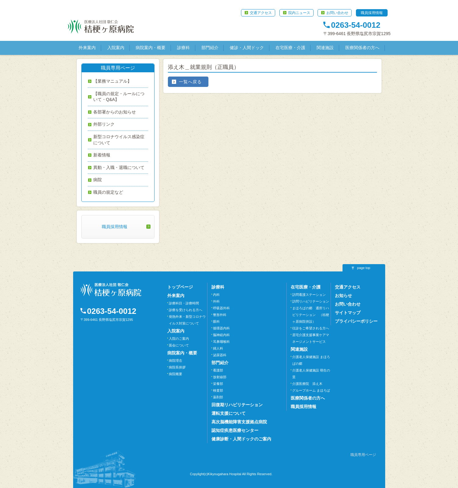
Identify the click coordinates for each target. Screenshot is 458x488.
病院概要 (175, 374)
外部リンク (104, 124)
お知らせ (343, 295)
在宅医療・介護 (290, 47)
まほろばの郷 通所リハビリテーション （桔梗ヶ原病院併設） (310, 314)
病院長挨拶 (177, 367)
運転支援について (228, 413)
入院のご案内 (179, 338)
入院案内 (115, 47)
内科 (216, 294)
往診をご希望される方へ (310, 328)
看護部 (218, 370)
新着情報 (101, 154)
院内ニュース (299, 13)
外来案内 (87, 47)
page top (363, 268)
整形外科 (219, 315)
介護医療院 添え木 (307, 384)
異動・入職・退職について (118, 167)
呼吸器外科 (221, 308)
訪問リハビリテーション (310, 301)
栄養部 (218, 384)
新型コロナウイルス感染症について (118, 139)
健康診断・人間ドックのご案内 (241, 438)
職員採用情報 (372, 13)
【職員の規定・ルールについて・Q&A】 (118, 96)
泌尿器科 (219, 355)
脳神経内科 (221, 335)
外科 (216, 301)
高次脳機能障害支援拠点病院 (239, 421)
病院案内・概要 (150, 47)
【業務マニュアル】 (112, 81)
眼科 (216, 321)
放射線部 (219, 377)
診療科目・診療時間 (184, 303)
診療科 (183, 47)
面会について (179, 345)
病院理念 (175, 360)
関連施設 (325, 47)
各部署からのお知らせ (114, 111)
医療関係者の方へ (362, 47)
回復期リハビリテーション (237, 404)
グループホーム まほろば (311, 390)
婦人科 (218, 348)
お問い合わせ (337, 13)
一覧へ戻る (190, 81)
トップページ (180, 287)
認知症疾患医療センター (234, 430)
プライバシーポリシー (356, 321)
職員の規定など (108, 192)
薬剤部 (218, 397)
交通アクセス (261, 13)
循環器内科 (221, 328)
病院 (97, 179)
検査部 (218, 390)
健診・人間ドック (247, 47)
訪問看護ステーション (309, 294)
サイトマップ (347, 312)
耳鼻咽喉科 (221, 341)
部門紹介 (209, 47)
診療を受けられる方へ (185, 310)
